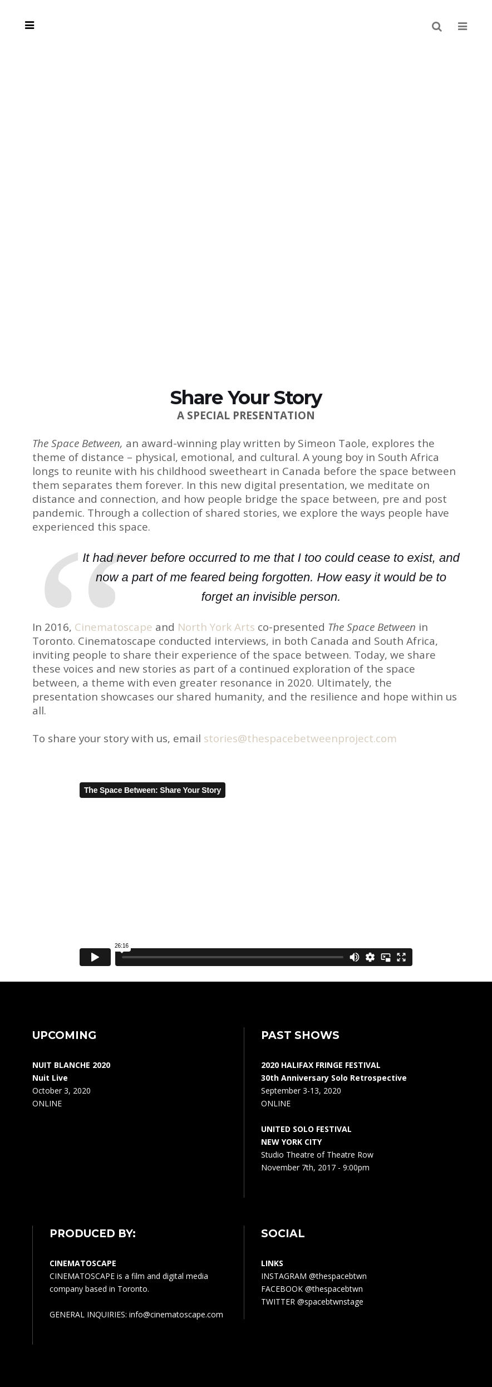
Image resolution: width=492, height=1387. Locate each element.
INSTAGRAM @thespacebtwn (314, 1276)
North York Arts (216, 627)
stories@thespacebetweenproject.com (300, 738)
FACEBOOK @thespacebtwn (312, 1288)
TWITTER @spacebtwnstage (312, 1301)
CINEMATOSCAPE (82, 1276)
